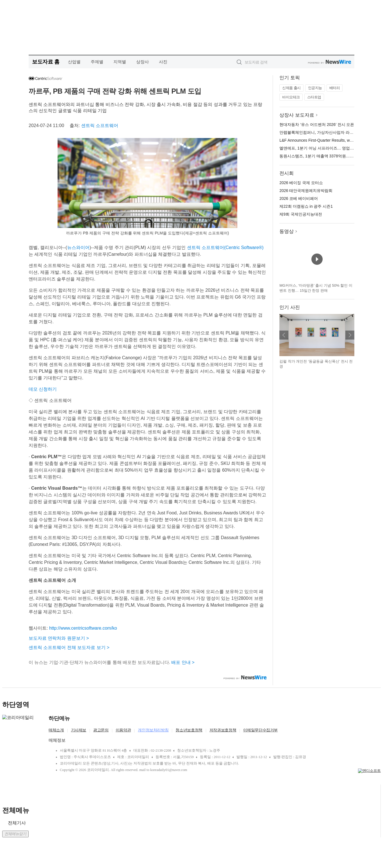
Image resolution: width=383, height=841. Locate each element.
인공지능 (315, 88)
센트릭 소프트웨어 (99, 125)
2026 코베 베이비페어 (298, 198)
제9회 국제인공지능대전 (300, 214)
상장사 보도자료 (296, 115)
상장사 (142, 61)
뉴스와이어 (78, 247)
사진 (163, 61)
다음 (349, 335)
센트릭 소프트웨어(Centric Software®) (225, 247)
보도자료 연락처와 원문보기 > (59, 638)
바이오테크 (291, 97)
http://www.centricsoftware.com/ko (83, 628)
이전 (283, 335)
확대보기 (232, 223)
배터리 (334, 88)
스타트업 (314, 97)
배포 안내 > (182, 662)
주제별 (97, 61)
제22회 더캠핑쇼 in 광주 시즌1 (306, 206)
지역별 (119, 61)
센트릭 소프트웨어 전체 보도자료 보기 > (69, 647)
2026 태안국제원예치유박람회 (305, 190)
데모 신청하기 (43, 389)
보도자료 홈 (45, 62)
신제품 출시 (291, 88)
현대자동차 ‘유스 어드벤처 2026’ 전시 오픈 (316, 124)
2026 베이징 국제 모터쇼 (301, 182)
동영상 (286, 231)
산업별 (74, 61)
